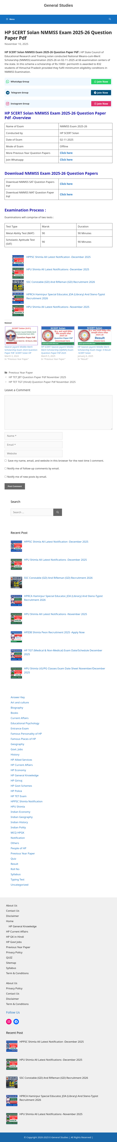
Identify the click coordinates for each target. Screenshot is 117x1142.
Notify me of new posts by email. (27, 476)
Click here (66, 153)
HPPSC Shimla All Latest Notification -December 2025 (58, 257)
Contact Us (12, 910)
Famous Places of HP (23, 739)
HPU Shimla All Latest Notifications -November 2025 (57, 307)
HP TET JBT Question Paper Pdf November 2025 (37, 377)
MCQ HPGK (17, 832)
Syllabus (16, 874)
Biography (17, 707)
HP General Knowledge (25, 775)
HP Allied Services (21, 759)
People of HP (18, 848)
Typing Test (17, 879)
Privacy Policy (14, 952)
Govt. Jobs (17, 749)
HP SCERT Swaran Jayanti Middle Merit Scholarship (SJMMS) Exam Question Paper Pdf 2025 (57, 349)
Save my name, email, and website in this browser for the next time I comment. (56, 460)
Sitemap (11, 963)
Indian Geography (22, 817)
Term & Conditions (17, 973)
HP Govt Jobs (14, 942)
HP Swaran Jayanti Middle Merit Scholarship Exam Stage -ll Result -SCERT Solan (94, 349)
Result (14, 864)
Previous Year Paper (21, 372)
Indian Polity (18, 827)
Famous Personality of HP (26, 733)
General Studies (58, 5)
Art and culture (20, 702)
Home (9, 921)
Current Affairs (19, 718)
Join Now (101, 81)
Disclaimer (12, 916)
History (15, 754)
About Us (11, 905)
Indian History (19, 822)
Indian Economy (20, 812)
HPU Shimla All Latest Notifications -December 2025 (57, 269)
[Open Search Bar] (110, 19)
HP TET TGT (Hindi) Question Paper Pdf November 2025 (42, 382)
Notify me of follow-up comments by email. (33, 468)
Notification (18, 838)
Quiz (13, 858)
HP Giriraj (16, 780)
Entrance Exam (20, 728)
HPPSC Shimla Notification (27, 801)
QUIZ (9, 957)
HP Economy (18, 770)
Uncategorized (19, 884)
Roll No (15, 869)
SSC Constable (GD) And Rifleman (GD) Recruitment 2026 (60, 282)
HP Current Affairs (22, 765)
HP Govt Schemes (21, 785)
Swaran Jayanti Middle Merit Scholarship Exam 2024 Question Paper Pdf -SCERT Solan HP (21, 349)
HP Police (16, 791)
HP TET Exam (19, 796)
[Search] (57, 512)
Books (14, 713)
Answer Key (18, 697)
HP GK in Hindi (15, 936)
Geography (17, 744)
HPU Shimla (18, 806)
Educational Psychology (25, 723)
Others (15, 843)
